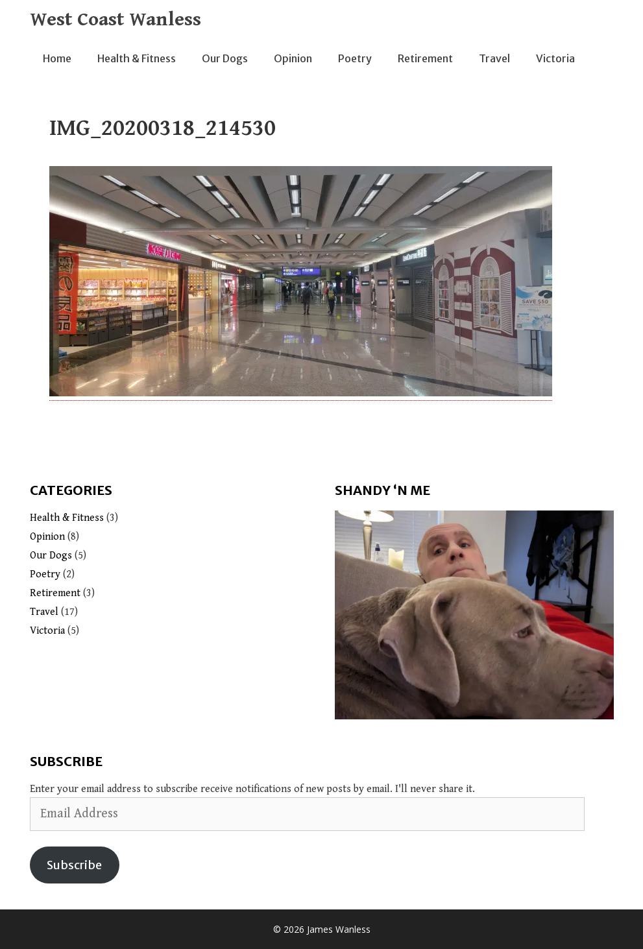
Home (57, 58)
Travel (494, 58)
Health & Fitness (136, 58)
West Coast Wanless (115, 19)
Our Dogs (225, 58)
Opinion (293, 58)
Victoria (555, 58)
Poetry (355, 58)
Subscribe (74, 865)
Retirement (425, 58)
